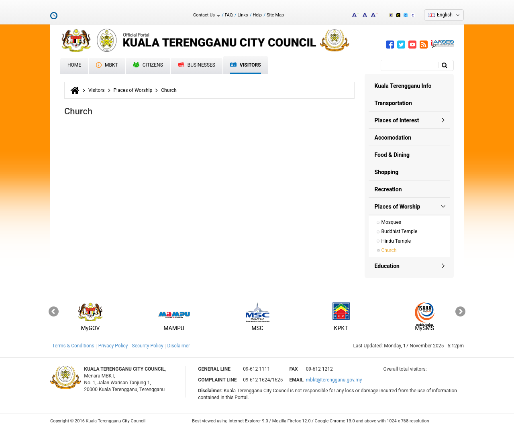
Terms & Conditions (73, 346)
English (445, 15)
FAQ (229, 15)
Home (74, 65)
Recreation (388, 189)
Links (243, 15)
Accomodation (393, 137)
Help (257, 15)
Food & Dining (392, 155)
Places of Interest (397, 120)
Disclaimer (178, 346)
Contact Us (206, 15)
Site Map (275, 15)
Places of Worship (133, 90)
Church (389, 250)
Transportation (393, 103)
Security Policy (147, 346)
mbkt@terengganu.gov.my (334, 380)
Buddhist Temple (399, 231)
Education (387, 266)
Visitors (245, 65)
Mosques (391, 222)
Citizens (148, 65)
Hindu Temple (396, 241)
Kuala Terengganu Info (403, 86)
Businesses (196, 65)
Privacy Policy (113, 346)
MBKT (107, 65)
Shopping (387, 172)
